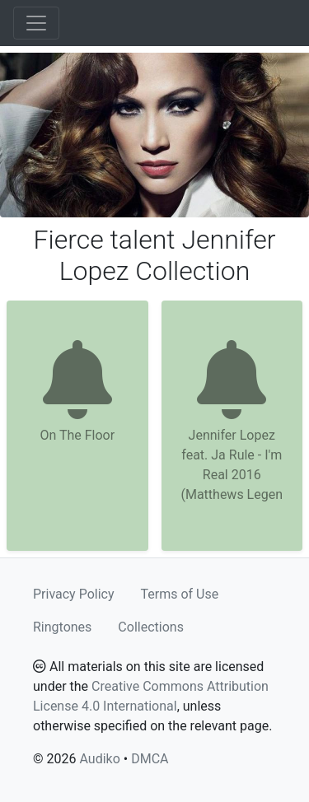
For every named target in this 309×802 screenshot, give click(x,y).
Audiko (99, 759)
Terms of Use (180, 594)
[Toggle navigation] (36, 23)
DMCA (149, 759)
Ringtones (62, 627)
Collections (151, 627)
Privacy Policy (74, 594)
